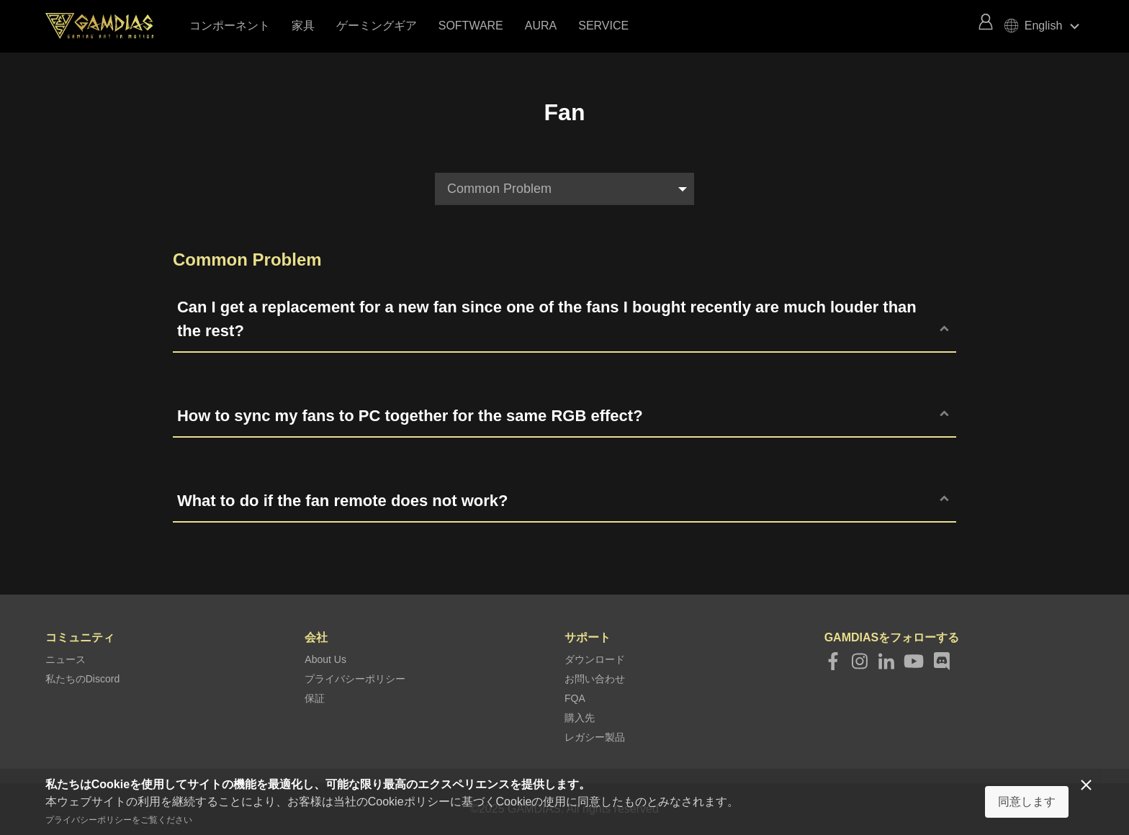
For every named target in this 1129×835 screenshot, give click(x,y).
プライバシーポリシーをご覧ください (118, 820)
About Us (325, 659)
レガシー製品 (594, 737)
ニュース (65, 659)
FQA (574, 698)
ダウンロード (594, 659)
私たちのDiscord (82, 679)
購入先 (579, 717)
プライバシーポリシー (355, 679)
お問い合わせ (594, 679)
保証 (315, 698)
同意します (1027, 801)
